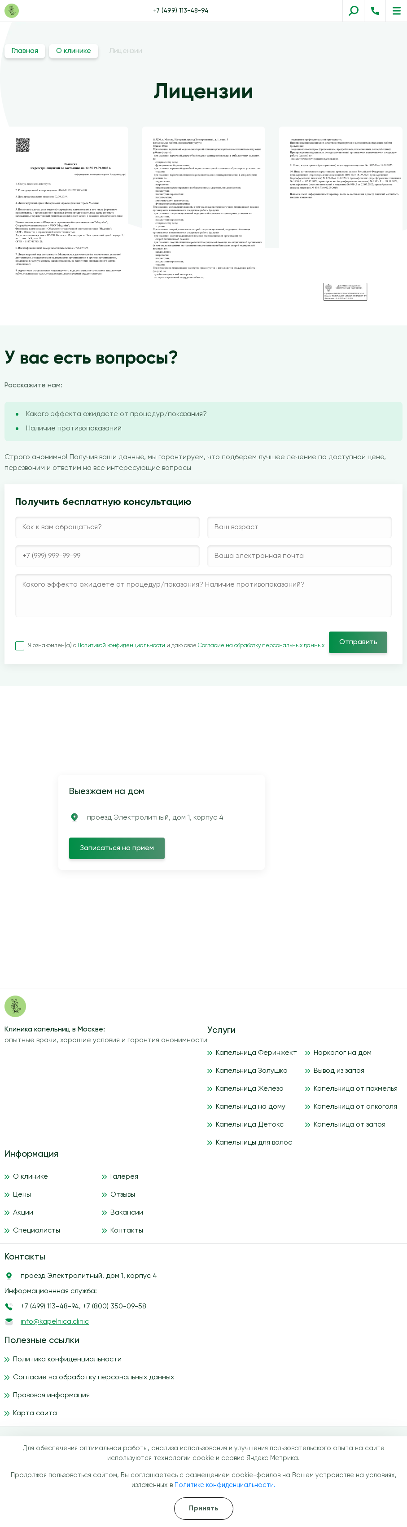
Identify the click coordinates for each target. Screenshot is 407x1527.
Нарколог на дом (343, 1053)
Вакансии (126, 1212)
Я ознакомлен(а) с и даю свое (169, 645)
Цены (22, 1194)
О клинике (73, 51)
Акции (23, 1212)
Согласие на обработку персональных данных (261, 646)
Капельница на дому (250, 1106)
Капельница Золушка (252, 1071)
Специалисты (36, 1230)
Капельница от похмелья (356, 1089)
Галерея (124, 1176)
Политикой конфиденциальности (122, 646)
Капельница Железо (250, 1089)
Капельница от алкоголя (355, 1106)
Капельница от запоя (349, 1124)
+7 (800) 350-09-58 (114, 1306)
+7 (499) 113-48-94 (181, 11)
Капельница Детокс (250, 1124)
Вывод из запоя (339, 1071)
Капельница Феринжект (256, 1053)
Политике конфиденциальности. (225, 1485)
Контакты (126, 1230)
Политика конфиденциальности (67, 1359)
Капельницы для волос (254, 1142)
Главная (25, 51)
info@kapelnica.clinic (55, 1321)
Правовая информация (51, 1395)
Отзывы (122, 1194)
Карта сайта (35, 1413)
